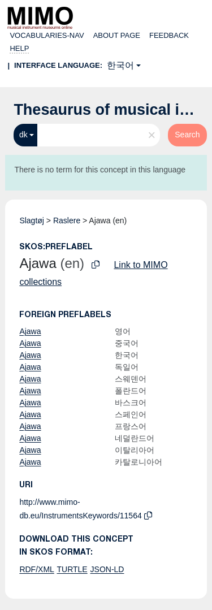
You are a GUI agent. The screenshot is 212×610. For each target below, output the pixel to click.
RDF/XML (36, 569)
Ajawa (30, 331)
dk (23, 134)
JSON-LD (107, 569)
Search (187, 134)
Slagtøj (31, 220)
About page (116, 35)
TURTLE (72, 569)
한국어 (120, 65)
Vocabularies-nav (47, 35)
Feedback (169, 35)
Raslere (66, 220)
